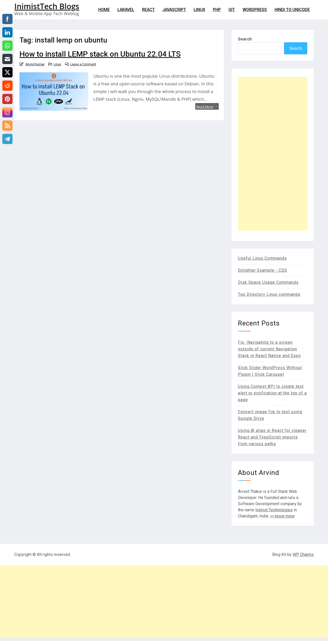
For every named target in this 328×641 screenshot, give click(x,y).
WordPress (255, 9)
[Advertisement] (272, 154)
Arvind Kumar (35, 64)
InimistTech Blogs (46, 6)
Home (104, 9)
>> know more (282, 516)
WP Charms (303, 554)
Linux (199, 9)
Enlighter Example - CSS (262, 270)
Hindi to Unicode (292, 9)
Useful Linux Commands (262, 258)
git (231, 9)
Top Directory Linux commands (269, 294)
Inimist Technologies (274, 509)
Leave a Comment (83, 64)
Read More (207, 106)
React (148, 9)
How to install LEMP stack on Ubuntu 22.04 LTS (100, 53)
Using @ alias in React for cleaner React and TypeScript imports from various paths (272, 437)
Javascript (174, 9)
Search (245, 39)
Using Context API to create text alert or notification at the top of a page (272, 393)
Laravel (125, 9)
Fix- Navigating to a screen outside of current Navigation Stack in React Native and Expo (269, 349)
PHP (217, 9)
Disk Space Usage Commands (268, 282)
